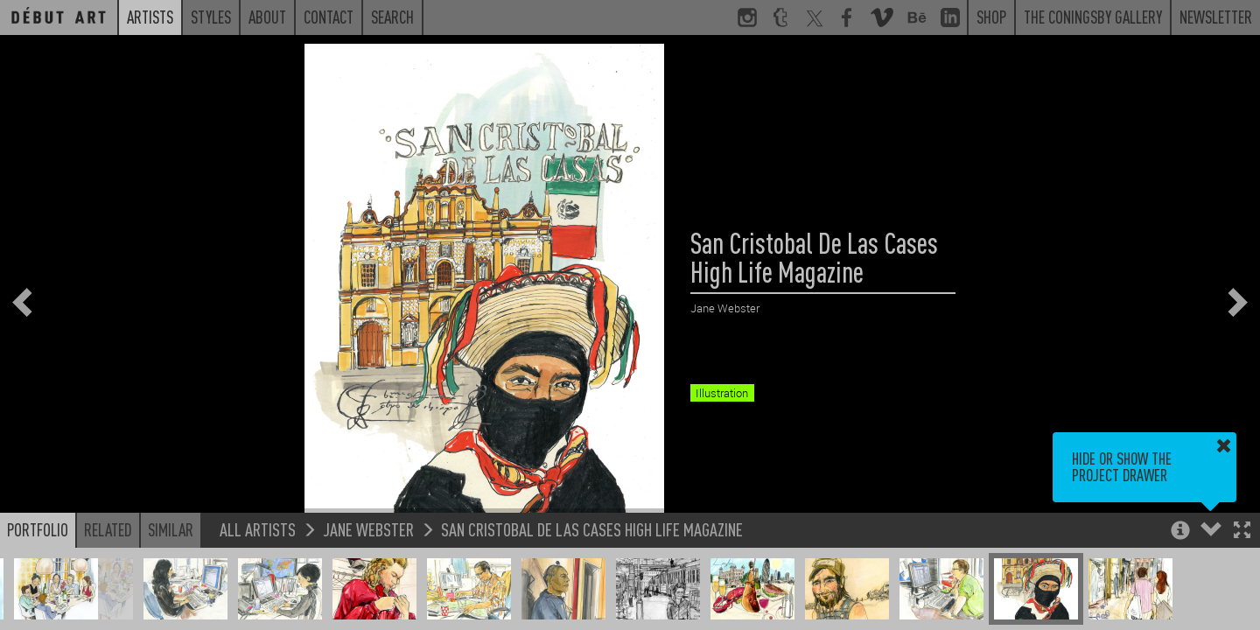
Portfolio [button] (37, 529)
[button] (1242, 531)
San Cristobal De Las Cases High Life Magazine (592, 529)
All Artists (258, 529)
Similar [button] (170, 529)
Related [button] (108, 529)
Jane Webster (368, 529)
